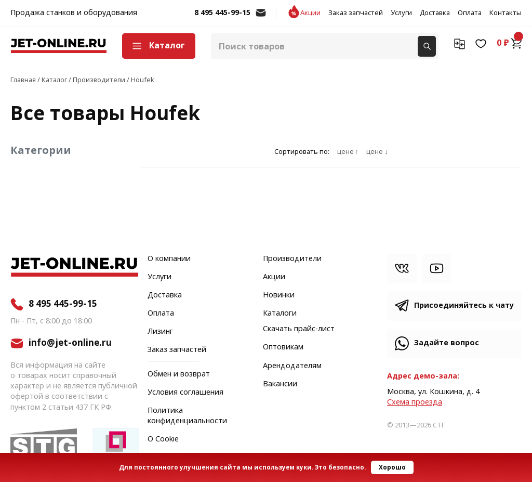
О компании (169, 259)
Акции (310, 13)
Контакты (505, 13)
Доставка (435, 13)
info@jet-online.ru (70, 343)
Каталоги (280, 313)
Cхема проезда (414, 402)
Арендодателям (292, 366)
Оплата (470, 13)
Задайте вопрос (446, 342)
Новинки (279, 295)
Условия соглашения (185, 392)
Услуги (401, 13)
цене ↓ (377, 152)
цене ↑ (347, 152)
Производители (292, 259)
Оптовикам (283, 347)
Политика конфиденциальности (187, 416)
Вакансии (280, 384)
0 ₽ (509, 43)
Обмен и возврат (179, 374)
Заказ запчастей (355, 13)
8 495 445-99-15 (222, 13)
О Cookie (163, 439)
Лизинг (160, 332)
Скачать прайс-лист (299, 329)
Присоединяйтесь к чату (464, 305)
